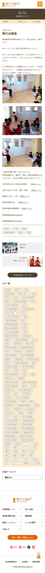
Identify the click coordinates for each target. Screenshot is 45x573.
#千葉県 (16, 228)
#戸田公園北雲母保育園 (11, 374)
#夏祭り (16, 448)
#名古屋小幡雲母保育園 (24, 390)
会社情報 (25, 562)
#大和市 (7, 363)
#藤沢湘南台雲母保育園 (11, 367)
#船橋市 (24, 228)
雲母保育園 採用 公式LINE (12, 221)
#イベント (27, 444)
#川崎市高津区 (30, 351)
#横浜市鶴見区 (17, 343)
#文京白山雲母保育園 (28, 297)
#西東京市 (8, 340)
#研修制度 (26, 463)
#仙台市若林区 (26, 394)
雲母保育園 (36, 562)
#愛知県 (24, 386)
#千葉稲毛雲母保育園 (27, 421)
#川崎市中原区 (17, 351)
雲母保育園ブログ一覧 (22, 275)
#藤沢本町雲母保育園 (27, 367)
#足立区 (24, 305)
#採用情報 (8, 290)
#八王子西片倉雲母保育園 (12, 317)
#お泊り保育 (36, 463)
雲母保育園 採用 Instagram (12, 215)
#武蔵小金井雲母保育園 (11, 328)
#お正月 (7, 448)
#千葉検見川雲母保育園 (11, 421)
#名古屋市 (33, 386)
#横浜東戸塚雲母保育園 (27, 347)
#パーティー (15, 463)
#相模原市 (8, 359)
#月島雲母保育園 (9, 293)
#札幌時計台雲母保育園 (11, 382)
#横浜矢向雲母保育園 (11, 347)
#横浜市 (7, 343)
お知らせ (5, 529)
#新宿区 (34, 293)
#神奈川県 (34, 340)
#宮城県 (7, 394)
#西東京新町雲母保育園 (21, 340)
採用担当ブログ (23, 22)
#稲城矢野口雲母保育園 (11, 336)
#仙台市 (16, 394)
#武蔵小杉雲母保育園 (11, 355)
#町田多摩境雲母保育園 (11, 324)
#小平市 (24, 328)
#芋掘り (7, 459)
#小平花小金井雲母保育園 (12, 332)
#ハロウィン (17, 459)
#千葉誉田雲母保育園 (11, 424)
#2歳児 (7, 455)
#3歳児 (29, 232)
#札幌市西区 (20, 378)
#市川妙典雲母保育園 (26, 424)
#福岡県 (23, 401)
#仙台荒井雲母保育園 (11, 401)
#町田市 (23, 320)
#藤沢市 (34, 363)
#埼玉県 (16, 370)
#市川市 (7, 417)
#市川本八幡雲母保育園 (27, 428)
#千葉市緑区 (20, 413)
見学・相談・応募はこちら (22, 537)
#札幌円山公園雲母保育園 (29, 382)
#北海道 (24, 374)
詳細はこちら (36, 184)
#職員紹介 (8, 444)
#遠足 (26, 459)
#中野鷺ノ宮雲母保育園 (11, 305)
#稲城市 (25, 332)
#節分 (35, 444)
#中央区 (7, 297)
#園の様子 (6, 228)
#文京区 (16, 297)
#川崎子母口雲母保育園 (27, 355)
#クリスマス (25, 448)
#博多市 (31, 401)
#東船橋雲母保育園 (9, 232)
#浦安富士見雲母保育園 (27, 440)
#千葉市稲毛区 (17, 409)
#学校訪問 (17, 444)
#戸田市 (24, 370)
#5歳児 (31, 455)
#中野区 (33, 301)
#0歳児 (24, 451)
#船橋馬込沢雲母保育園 (26, 436)
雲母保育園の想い (9, 516)
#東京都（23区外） (10, 313)
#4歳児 (23, 455)
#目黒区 (7, 301)
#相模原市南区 (19, 359)
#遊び (34, 448)
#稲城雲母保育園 (26, 336)
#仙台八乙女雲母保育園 (22, 397)
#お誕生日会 (35, 459)
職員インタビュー (9, 523)
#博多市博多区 (9, 405)
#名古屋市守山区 (9, 390)
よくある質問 (30, 523)
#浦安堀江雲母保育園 (11, 440)
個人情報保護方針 (11, 562)
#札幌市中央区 (9, 378)
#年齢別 (20, 232)
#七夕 (6, 463)
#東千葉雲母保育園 (27, 417)
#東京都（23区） (23, 293)
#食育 (26, 290)
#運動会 (7, 451)
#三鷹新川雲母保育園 (11, 320)
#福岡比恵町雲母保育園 (23, 405)
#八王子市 (22, 313)
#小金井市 (24, 324)
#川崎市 (7, 351)
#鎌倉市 (7, 370)
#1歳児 (32, 451)
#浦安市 (16, 417)
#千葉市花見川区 (30, 409)
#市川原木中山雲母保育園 (12, 432)
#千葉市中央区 (9, 413)
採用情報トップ (7, 22)
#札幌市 (33, 374)
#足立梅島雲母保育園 (27, 309)
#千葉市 (7, 409)
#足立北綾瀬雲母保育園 (11, 309)
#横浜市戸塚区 (30, 343)
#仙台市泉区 (8, 397)
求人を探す (29, 509)
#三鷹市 (25, 317)
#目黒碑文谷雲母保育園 (20, 301)
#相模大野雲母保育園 (33, 359)
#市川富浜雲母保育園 (11, 428)
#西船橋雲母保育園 (10, 436)
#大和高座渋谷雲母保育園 (20, 363)
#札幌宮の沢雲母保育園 (11, 386)
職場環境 (28, 516)
